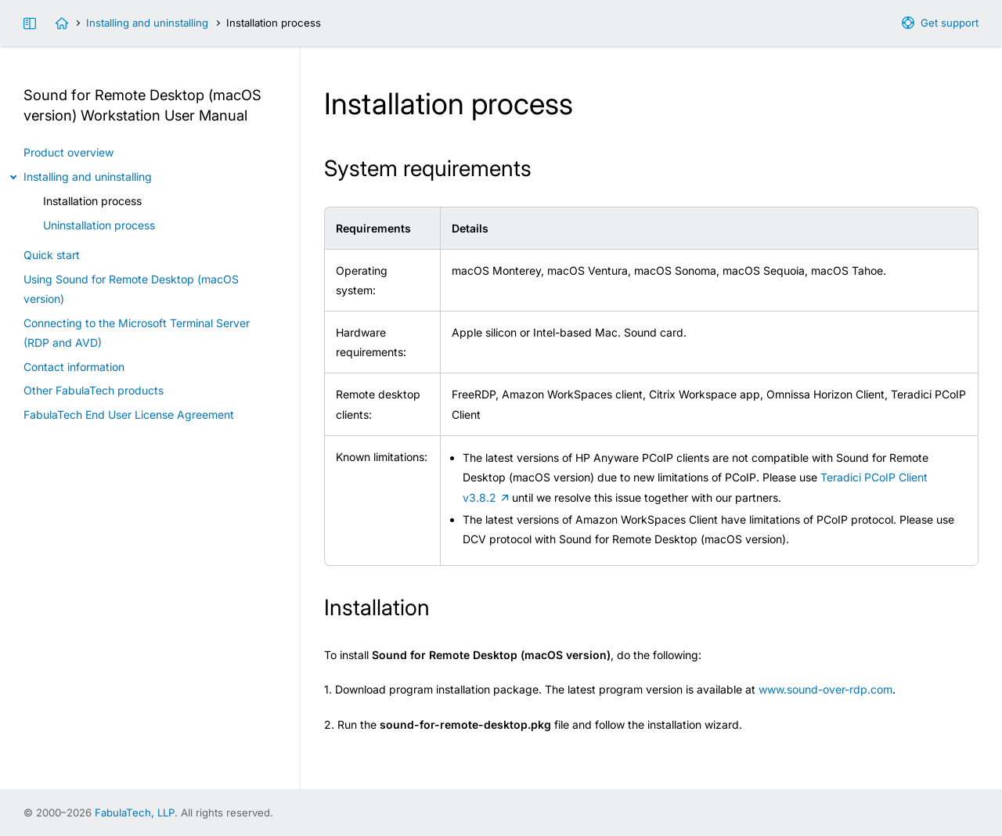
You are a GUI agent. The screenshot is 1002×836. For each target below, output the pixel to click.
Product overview (68, 152)
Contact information (73, 366)
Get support (950, 22)
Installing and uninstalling (147, 22)
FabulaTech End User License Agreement (128, 414)
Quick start (51, 254)
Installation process (92, 200)
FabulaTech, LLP (135, 812)
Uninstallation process (99, 225)
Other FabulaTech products (93, 390)
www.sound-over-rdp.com (825, 689)
